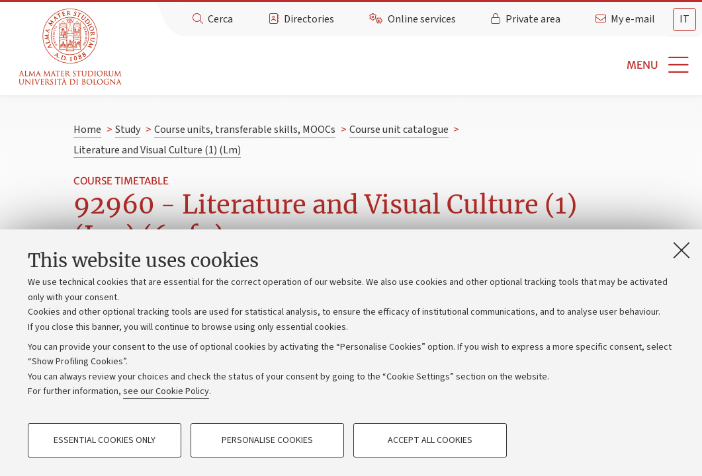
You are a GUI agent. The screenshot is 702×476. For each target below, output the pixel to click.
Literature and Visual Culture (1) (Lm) (157, 150)
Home (87, 129)
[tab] (684, 19)
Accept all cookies (430, 440)
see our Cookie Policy (166, 391)
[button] (414, 65)
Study (127, 129)
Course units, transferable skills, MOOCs (244, 129)
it (684, 19)
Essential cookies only (104, 440)
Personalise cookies (267, 440)
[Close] (681, 249)
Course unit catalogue (399, 129)
